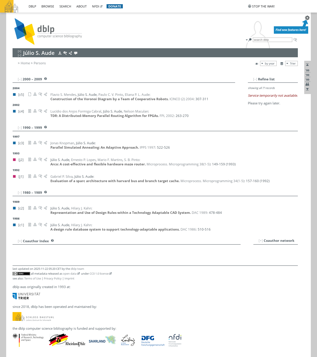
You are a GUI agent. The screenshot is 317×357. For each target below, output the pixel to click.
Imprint (69, 278)
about (81, 6)
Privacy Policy (53, 278)
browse (47, 6)
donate (114, 6)
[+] (261, 240)
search (65, 6)
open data (69, 274)
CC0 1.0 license (99, 274)
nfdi (95, 6)
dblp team (77, 269)
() (178, 164)
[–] (255, 79)
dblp (32, 6)
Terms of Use (32, 278)
